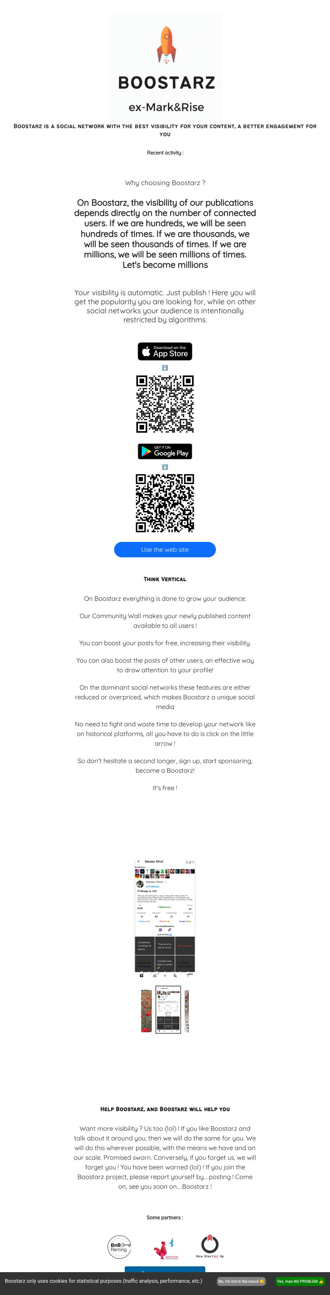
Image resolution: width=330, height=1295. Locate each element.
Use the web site (165, 549)
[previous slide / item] (139, 918)
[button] (149, 972)
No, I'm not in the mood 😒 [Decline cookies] (241, 1281)
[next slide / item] (190, 918)
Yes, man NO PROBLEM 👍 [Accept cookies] (300, 1281)
